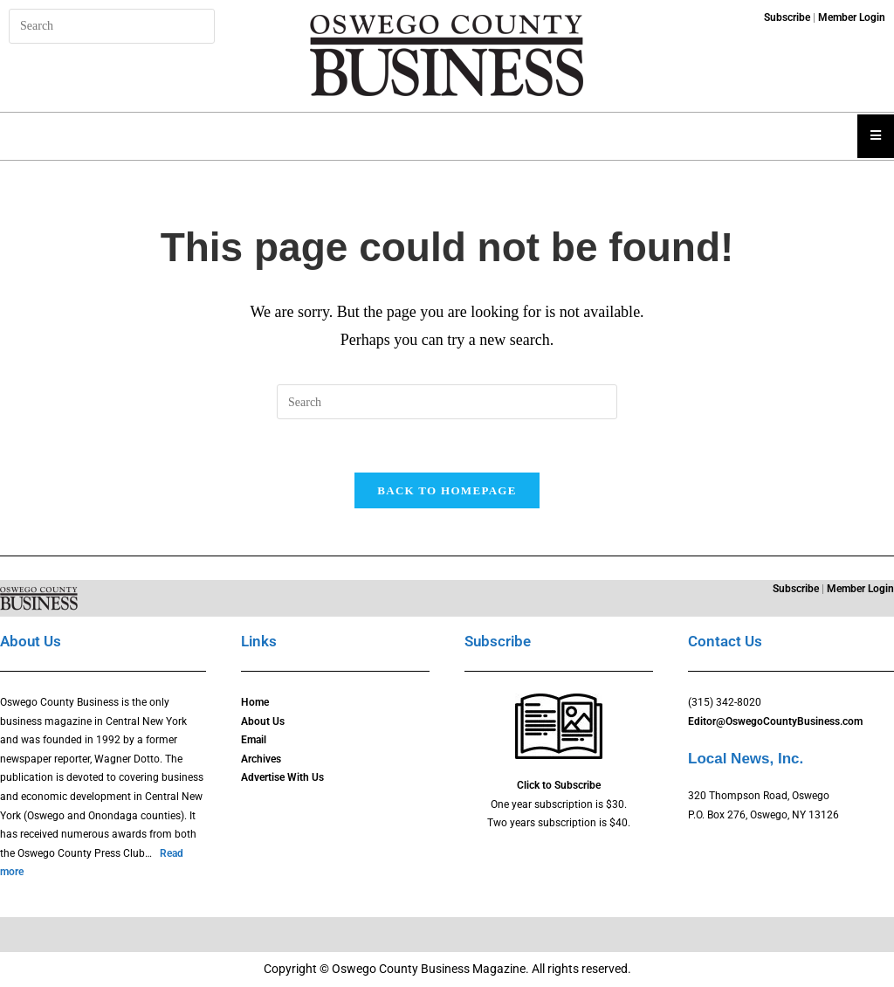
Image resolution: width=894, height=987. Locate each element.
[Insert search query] (112, 26)
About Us (263, 721)
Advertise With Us (282, 777)
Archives (261, 759)
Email (253, 740)
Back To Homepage (446, 490)
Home (255, 702)
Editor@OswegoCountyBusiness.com (775, 721)
